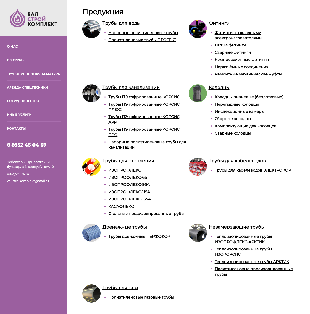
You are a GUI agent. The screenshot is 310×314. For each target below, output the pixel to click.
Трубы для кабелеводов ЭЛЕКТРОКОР (253, 170)
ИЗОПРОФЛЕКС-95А (129, 184)
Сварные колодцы (233, 133)
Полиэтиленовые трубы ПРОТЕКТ (142, 40)
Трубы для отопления (128, 161)
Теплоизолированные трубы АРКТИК (252, 261)
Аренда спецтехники (27, 87)
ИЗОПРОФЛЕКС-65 (127, 177)
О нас (12, 46)
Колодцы (219, 87)
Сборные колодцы (233, 118)
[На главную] (33, 18)
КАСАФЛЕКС (121, 206)
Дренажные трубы (124, 227)
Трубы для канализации (131, 87)
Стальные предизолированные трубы (146, 213)
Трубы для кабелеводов (237, 161)
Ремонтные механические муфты (248, 74)
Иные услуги (19, 114)
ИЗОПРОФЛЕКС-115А (129, 192)
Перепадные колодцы (237, 104)
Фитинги (219, 23)
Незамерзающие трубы (237, 227)
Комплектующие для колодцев (245, 126)
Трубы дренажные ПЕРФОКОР (139, 236)
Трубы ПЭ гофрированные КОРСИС (143, 97)
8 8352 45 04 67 (26, 145)
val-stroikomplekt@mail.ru (28, 181)
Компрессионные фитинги (242, 59)
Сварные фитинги (233, 52)
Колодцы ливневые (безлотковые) (249, 97)
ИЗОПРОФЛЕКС (124, 170)
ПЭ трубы (15, 60)
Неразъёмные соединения (242, 67)
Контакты (16, 128)
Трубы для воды (121, 23)
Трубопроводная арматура (33, 74)
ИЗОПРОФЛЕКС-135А (129, 199)
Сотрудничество (23, 101)
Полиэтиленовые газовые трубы (141, 297)
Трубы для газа (120, 287)
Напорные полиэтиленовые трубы (143, 32)
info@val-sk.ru (18, 174)
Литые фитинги (230, 45)
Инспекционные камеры (239, 111)
